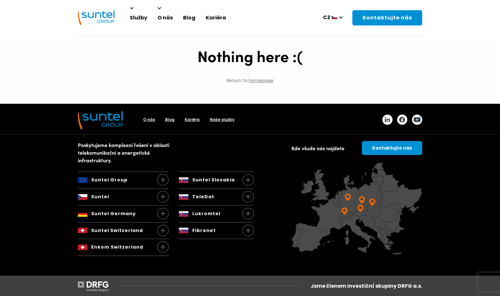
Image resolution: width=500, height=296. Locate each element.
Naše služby (222, 119)
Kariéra (192, 119)
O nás (149, 119)
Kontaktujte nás (387, 17)
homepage (261, 80)
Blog (169, 119)
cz (326, 17)
